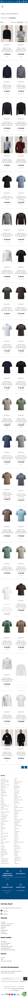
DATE (2, 798)
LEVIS (15, 830)
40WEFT (16, 778)
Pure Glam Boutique (6, 943)
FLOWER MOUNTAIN (5, 812)
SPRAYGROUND (4, 854)
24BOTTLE (3, 778)
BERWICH (3, 786)
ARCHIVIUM (16, 783)
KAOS (15, 827)
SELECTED (16, 852)
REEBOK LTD (3, 849)
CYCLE (2, 796)
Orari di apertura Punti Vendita (8, 949)
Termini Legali (4, 933)
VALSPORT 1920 (4, 861)
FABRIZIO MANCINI (18, 810)
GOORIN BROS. (4, 816)
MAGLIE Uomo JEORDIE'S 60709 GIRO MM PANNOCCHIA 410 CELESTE (21, 206)
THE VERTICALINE (4, 858)
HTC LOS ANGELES (4, 821)
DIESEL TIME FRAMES (18, 800)
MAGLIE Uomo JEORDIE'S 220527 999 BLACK (7, 205)
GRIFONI (15, 816)
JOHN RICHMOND (17, 825)
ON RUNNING (3, 839)
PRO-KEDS (3, 846)
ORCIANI (15, 840)
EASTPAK (16, 806)
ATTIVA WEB (16, 990)
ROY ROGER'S (3, 851)
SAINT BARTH (17, 851)
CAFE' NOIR (3, 790)
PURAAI (2, 848)
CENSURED (16, 792)
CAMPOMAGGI (4, 792)
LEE (1, 830)
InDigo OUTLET (4, 944)
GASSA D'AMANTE (4, 815)
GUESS (15, 818)
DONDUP (2, 803)
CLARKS (2, 793)
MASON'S (16, 833)
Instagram (5, 914)
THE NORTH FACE (17, 857)
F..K (1, 810)
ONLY (2, 840)
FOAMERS (16, 812)
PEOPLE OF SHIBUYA (5, 842)
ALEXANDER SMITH (5, 780)
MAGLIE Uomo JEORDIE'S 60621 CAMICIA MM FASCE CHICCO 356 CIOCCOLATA (21, 614)
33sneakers (3, 941)
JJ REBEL (16, 824)
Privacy (2, 928)
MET (2, 834)
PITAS (2, 845)
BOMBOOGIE (16, 787)
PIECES (2, 843)
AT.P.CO (15, 784)
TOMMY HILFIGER (17, 860)
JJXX (2, 825)
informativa (22, 981)
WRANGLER (16, 863)
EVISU (15, 809)
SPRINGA (16, 854)
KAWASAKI (3, 828)
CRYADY (15, 795)
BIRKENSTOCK (17, 786)
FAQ (2, 959)
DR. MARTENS (17, 803)
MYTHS (2, 837)
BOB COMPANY (4, 787)
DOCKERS (16, 801)
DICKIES (2, 800)
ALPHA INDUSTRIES (5, 781)
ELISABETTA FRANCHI (18, 807)
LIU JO (2, 831)
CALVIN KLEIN (17, 790)
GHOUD (15, 815)
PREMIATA (16, 845)
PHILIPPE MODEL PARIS (19, 842)
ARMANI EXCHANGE (5, 784)
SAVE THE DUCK (4, 852)
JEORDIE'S (3, 824)
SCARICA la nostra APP (6, 961)
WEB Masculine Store (6, 948)
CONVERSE (16, 793)
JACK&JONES (16, 822)
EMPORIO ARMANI (4, 809)
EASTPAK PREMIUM (5, 806)
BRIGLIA (2, 789)
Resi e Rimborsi (4, 930)
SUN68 (2, 855)
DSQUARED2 (3, 804)
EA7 (15, 804)
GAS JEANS (16, 813)
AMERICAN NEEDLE (18, 781)
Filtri (2, 22)
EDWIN (2, 807)
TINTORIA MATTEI (4, 860)
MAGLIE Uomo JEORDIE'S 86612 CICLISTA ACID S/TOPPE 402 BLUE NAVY (7, 95)
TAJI (1, 857)
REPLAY (15, 849)
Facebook (5, 911)
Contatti (3, 957)
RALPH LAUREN (17, 848)
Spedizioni (3, 932)
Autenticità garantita (6, 925)
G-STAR (2, 813)
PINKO (15, 843)
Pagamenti (3, 927)
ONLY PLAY (16, 839)
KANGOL (2, 827)
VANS (15, 861)
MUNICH (16, 836)
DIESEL (2, 801)
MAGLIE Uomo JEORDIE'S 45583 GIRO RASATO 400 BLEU (7, 131)
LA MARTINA (16, 828)
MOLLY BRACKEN (4, 836)
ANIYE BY (3, 783)
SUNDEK (16, 855)
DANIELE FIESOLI (17, 796)
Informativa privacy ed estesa (17, 988)
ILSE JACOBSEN (17, 821)
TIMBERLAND (17, 858)
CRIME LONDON (4, 795)
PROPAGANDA (17, 846)
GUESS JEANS (3, 818)
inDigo (2, 822)
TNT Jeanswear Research (7, 946)
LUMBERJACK (17, 831)
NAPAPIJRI (16, 837)
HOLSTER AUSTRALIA (18, 819)
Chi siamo (3, 922)
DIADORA (16, 798)
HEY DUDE (3, 819)
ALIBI (15, 780)
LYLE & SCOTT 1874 (4, 833)
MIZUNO (16, 834)
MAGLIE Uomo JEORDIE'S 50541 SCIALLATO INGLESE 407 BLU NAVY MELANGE (7, 762)
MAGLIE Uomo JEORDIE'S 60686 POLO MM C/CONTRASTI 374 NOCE (7, 503)
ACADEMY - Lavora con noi (7, 923)
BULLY (15, 789)
